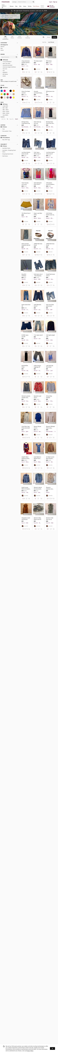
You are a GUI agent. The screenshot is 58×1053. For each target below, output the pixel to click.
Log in (50, 2)
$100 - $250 (5, 111)
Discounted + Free (6, 131)
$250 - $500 (5, 113)
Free (3, 129)
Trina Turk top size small (25, 183)
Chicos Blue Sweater (49, 396)
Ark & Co (4, 68)
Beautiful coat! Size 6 (37, 396)
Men (16, 6)
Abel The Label (5, 63)
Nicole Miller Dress (25, 366)
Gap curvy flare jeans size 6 (50, 305)
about (48, 37)
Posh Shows (36, 6)
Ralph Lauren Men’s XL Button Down (26, 488)
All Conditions (5, 137)
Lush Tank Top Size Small (49, 366)
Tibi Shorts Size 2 (26, 213)
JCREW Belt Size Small (38, 244)
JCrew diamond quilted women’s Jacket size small (26, 61)
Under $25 (4, 106)
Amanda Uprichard (6, 65)
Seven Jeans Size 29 (26, 305)
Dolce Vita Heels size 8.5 (26, 92)
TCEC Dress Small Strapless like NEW (50, 183)
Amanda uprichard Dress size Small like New (38, 92)
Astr (3, 70)
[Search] (25, 2)
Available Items (5, 148)
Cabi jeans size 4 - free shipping (38, 275)
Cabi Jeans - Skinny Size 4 (37, 153)
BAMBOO (4, 72)
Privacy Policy (29, 1050)
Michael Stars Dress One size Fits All (50, 122)
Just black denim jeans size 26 (26, 153)
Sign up (55, 2)
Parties (29, 6)
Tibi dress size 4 (38, 61)
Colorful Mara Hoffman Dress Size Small (25, 457)
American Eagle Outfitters (8, 67)
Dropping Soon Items (7, 154)
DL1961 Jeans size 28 (25, 335)
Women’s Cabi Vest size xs (49, 518)
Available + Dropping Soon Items (8, 151)
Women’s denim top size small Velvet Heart (38, 488)
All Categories (4, 44)
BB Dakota (4, 74)
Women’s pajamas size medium (49, 488)
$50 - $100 (4, 109)
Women (12, 6)
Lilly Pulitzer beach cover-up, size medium (50, 214)
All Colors (4, 87)
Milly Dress (49, 61)
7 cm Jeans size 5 (38, 335)
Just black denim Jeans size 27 (50, 153)
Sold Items (4, 156)
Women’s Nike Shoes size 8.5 (37, 518)
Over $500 (4, 115)
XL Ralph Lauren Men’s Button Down (50, 457)
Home (24, 6)
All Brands (4, 59)
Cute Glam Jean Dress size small (26, 427)
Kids (20, 6)
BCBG (3, 76)
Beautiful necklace (24, 275)
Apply (16, 119)
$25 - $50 (4, 107)
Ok (52, 1048)
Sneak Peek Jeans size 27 (50, 275)
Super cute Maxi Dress (38, 214)
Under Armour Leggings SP (37, 366)
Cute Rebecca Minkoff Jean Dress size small (38, 457)
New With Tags (5, 139)
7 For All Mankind (6, 61)
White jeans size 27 (50, 92)
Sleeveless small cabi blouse (26, 518)
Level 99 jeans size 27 (37, 305)
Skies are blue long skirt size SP (26, 244)
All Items (4, 127)
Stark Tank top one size (37, 122)
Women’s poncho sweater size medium (26, 396)
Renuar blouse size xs (37, 427)
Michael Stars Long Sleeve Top (26, 122)
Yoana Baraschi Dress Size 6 (37, 183)
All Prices (4, 104)
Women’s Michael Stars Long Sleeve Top (50, 427)
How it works (42, 6)
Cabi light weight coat (50, 335)
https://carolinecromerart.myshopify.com (28, 31)
